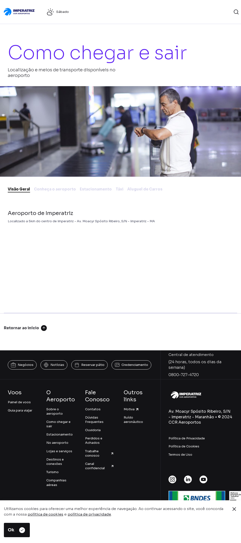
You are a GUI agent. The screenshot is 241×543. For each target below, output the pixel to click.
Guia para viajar (20, 410)
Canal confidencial (99, 466)
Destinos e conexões (55, 461)
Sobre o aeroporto (54, 411)
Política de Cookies (184, 446)
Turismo (52, 472)
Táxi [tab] (119, 189)
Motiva (131, 409)
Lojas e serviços (59, 451)
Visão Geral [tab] (19, 189)
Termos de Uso (180, 454)
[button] (236, 12)
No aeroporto (57, 443)
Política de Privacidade (187, 438)
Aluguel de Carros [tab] (144, 189)
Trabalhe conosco (99, 453)
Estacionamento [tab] (96, 189)
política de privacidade (89, 514)
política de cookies (45, 514)
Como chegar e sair (58, 424)
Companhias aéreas (56, 482)
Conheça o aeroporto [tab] (55, 189)
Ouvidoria (93, 430)
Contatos (93, 409)
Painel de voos (19, 402)
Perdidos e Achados (93, 440)
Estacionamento (59, 434)
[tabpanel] (120, 256)
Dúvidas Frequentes (94, 419)
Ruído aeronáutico (133, 419)
